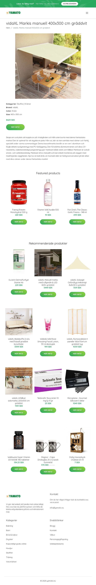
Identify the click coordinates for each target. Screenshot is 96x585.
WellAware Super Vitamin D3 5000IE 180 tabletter (19, 458)
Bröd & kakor (12, 535)
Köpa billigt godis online (16, 544)
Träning (9, 557)
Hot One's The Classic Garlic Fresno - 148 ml (77, 211)
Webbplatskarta (57, 544)
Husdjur (9, 548)
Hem (8, 28)
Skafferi (20, 104)
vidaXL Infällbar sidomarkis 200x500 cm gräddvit (19, 400)
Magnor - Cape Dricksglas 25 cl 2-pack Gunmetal (48, 459)
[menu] (87, 13)
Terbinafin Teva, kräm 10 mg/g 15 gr (48, 399)
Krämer (28, 104)
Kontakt (53, 530)
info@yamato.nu (57, 508)
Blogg (52, 526)
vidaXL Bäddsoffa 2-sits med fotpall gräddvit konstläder (19, 341)
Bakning (9, 526)
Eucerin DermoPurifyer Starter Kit (19, 281)
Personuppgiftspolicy (59, 539)
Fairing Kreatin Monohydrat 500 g (18, 211)
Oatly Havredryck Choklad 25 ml (77, 458)
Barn (8, 530)
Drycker (9, 539)
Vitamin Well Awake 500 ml (48, 211)
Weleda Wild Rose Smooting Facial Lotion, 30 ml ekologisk (48, 341)
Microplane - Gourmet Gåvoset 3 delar (77, 399)
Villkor (52, 535)
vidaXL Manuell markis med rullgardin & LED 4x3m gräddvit (48, 282)
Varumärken (11, 562)
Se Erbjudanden (69, 4)
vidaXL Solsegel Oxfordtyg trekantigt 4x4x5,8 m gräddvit (77, 282)
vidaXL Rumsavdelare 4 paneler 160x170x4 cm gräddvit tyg (77, 341)
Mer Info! (15, 127)
